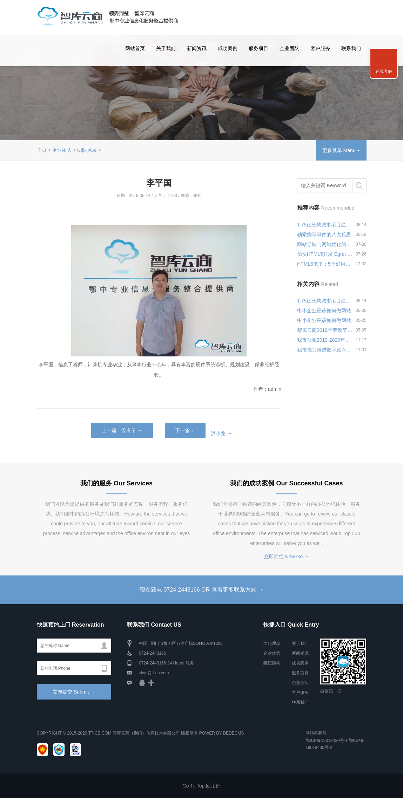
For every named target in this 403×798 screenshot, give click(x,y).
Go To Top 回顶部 (201, 786)
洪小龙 (218, 433)
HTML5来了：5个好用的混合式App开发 (324, 264)
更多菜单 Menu (341, 150)
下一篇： (185, 430)
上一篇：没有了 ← (122, 430)
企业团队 (289, 48)
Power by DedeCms (221, 733)
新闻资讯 (197, 48)
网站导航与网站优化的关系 (324, 244)
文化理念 (271, 643)
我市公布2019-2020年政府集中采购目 (324, 340)
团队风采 (87, 150)
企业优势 (271, 653)
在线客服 (383, 71)
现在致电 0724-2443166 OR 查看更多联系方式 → (201, 590)
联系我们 (351, 48)
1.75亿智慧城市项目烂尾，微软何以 (324, 224)
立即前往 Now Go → (286, 556)
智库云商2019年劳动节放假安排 (324, 330)
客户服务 (320, 48)
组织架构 (271, 663)
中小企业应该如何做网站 (324, 310)
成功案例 (227, 48)
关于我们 (166, 48)
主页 (42, 150)
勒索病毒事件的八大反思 (324, 234)
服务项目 (258, 48)
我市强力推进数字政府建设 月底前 (324, 350)
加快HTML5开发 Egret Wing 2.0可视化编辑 (324, 254)
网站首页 (135, 48)
